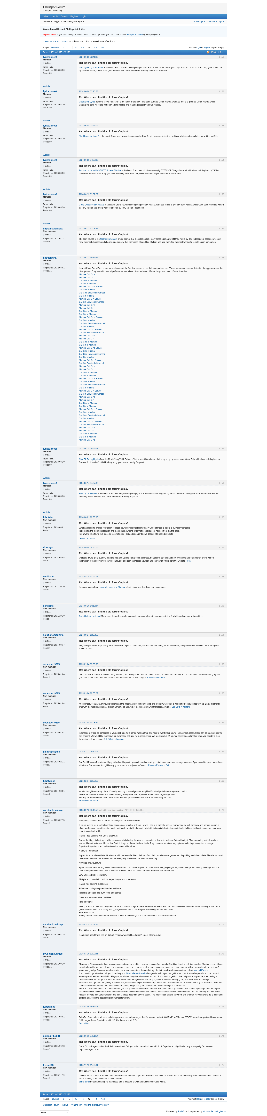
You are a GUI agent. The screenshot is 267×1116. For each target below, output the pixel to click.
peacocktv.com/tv (87, 538)
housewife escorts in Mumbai (112, 587)
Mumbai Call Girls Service (91, 286)
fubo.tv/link (84, 1023)
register (207, 47)
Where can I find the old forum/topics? (93, 41)
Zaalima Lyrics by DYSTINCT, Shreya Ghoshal (100, 170)
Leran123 (48, 1065)
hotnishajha (50, 257)
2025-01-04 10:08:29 (88, 722)
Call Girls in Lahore (156, 677)
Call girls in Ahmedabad (89, 616)
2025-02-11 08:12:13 (88, 752)
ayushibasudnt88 (52, 953)
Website (46, 86)
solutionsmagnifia (53, 635)
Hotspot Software (135, 34)
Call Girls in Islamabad (114, 739)
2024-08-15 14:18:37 (88, 606)
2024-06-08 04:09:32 (88, 160)
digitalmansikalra (52, 228)
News (65, 41)
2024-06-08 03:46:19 (88, 125)
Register (74, 16)
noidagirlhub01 (51, 1036)
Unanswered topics (215, 21)
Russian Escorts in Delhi (159, 765)
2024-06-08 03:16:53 (88, 91)
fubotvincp (49, 517)
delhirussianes (51, 751)
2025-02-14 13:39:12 (88, 781)
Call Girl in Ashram (109, 239)
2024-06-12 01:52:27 (88, 194)
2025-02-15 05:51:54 (88, 924)
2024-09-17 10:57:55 (88, 635)
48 (95, 47)
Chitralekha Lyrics (87, 102)
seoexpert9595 (51, 664)
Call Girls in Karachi (181, 707)
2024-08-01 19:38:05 (88, 517)
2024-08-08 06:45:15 (88, 547)
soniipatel (48, 576)
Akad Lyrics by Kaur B (89, 136)
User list (54, 16)
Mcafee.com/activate (88, 800)
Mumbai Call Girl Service (90, 299)
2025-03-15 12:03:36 (88, 954)
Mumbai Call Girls (87, 274)
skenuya (48, 547)
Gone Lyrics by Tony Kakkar (91, 205)
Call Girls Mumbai (87, 290)
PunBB (181, 1111)
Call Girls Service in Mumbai (92, 293)
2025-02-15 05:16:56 (88, 810)
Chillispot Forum (54, 7)
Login (83, 16)
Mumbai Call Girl (86, 277)
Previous (55, 47)
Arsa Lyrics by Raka (88, 493)
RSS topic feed (217, 52)
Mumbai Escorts (200, 970)
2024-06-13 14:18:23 (88, 258)
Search (64, 16)
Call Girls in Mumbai (88, 280)
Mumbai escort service (136, 973)
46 (82, 47)
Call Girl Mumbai (86, 296)
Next (103, 47)
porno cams (84, 1082)
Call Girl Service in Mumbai (91, 302)
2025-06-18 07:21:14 (88, 1036)
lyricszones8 (50, 57)
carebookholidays (53, 810)
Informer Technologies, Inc (215, 1111)
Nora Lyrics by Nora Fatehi (91, 67)
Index (45, 16)
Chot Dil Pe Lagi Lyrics (89, 459)
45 (76, 47)
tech (189, 561)
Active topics (199, 21)
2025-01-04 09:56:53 (88, 664)
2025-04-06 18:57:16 (88, 1007)
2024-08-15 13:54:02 (88, 576)
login (199, 47)
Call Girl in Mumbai (87, 283)
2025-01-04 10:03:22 (88, 693)
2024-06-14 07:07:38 (88, 483)
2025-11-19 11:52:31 (88, 1065)
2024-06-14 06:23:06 (88, 449)
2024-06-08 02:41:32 (88, 57)
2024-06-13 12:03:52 (88, 228)
